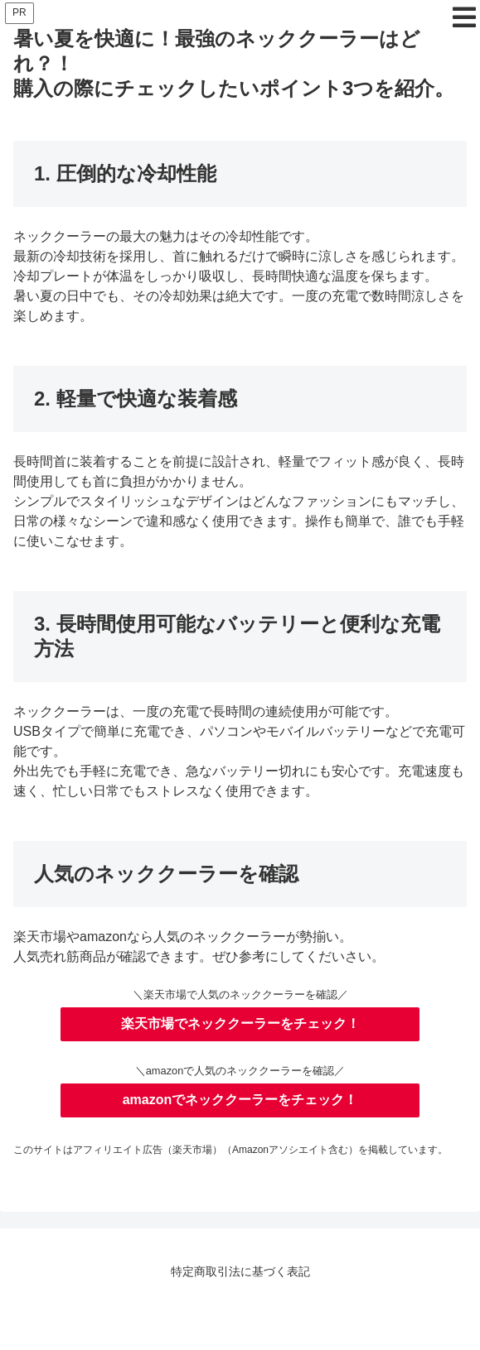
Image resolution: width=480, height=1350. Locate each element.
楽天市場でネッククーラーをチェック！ (240, 1023)
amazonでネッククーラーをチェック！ (240, 1100)
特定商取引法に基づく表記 (240, 1271)
